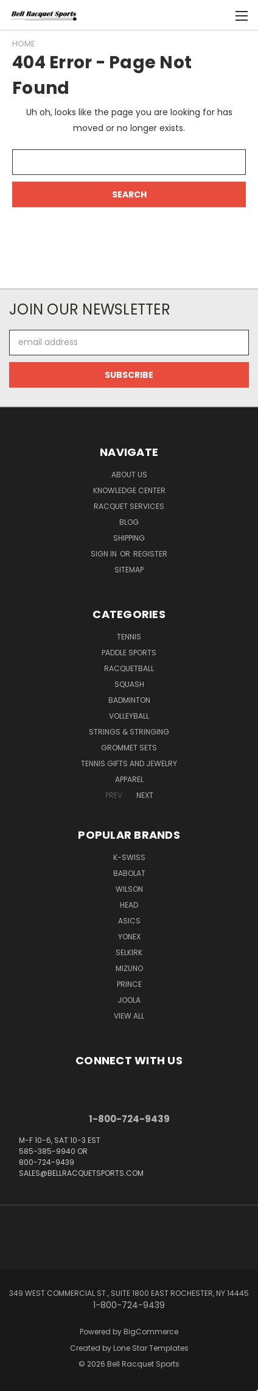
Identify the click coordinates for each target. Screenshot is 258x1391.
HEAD (129, 905)
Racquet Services (129, 506)
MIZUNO (129, 968)
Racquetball (129, 668)
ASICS (129, 921)
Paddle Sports (129, 652)
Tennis (129, 636)
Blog (129, 522)
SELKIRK (129, 952)
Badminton (129, 700)
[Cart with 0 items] (215, 15)
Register (150, 554)
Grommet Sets (129, 747)
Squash (129, 684)
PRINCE (129, 984)
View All (129, 1016)
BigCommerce (151, 1331)
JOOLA (129, 1000)
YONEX (129, 936)
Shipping (129, 538)
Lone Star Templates (151, 1348)
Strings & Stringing (129, 732)
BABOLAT (129, 873)
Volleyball (129, 716)
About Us (129, 474)
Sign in (105, 554)
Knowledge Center (129, 490)
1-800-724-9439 (129, 1118)
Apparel (129, 779)
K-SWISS (129, 857)
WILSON (129, 889)
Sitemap (129, 569)
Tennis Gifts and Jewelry (129, 763)
